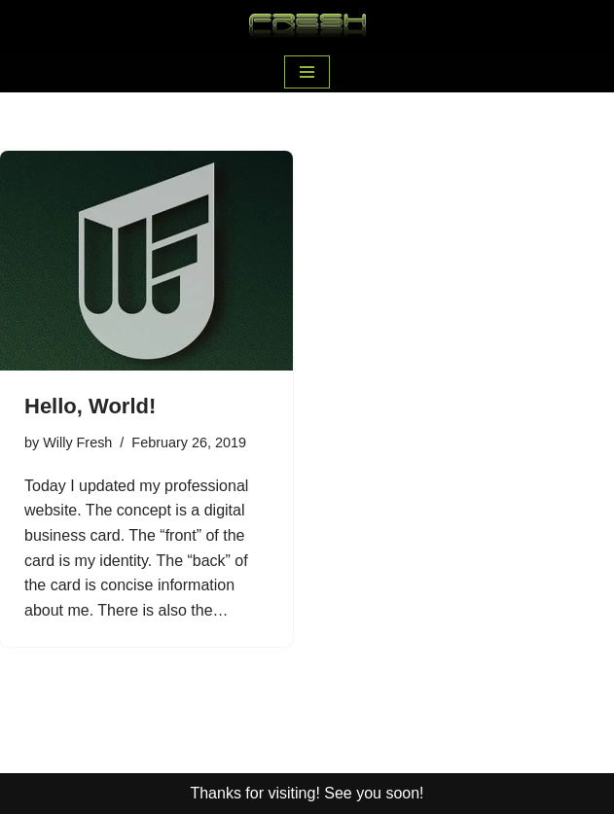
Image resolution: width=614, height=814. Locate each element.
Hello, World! (90, 406)
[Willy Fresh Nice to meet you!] (307, 26)
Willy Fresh (77, 442)
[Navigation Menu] (307, 71)
